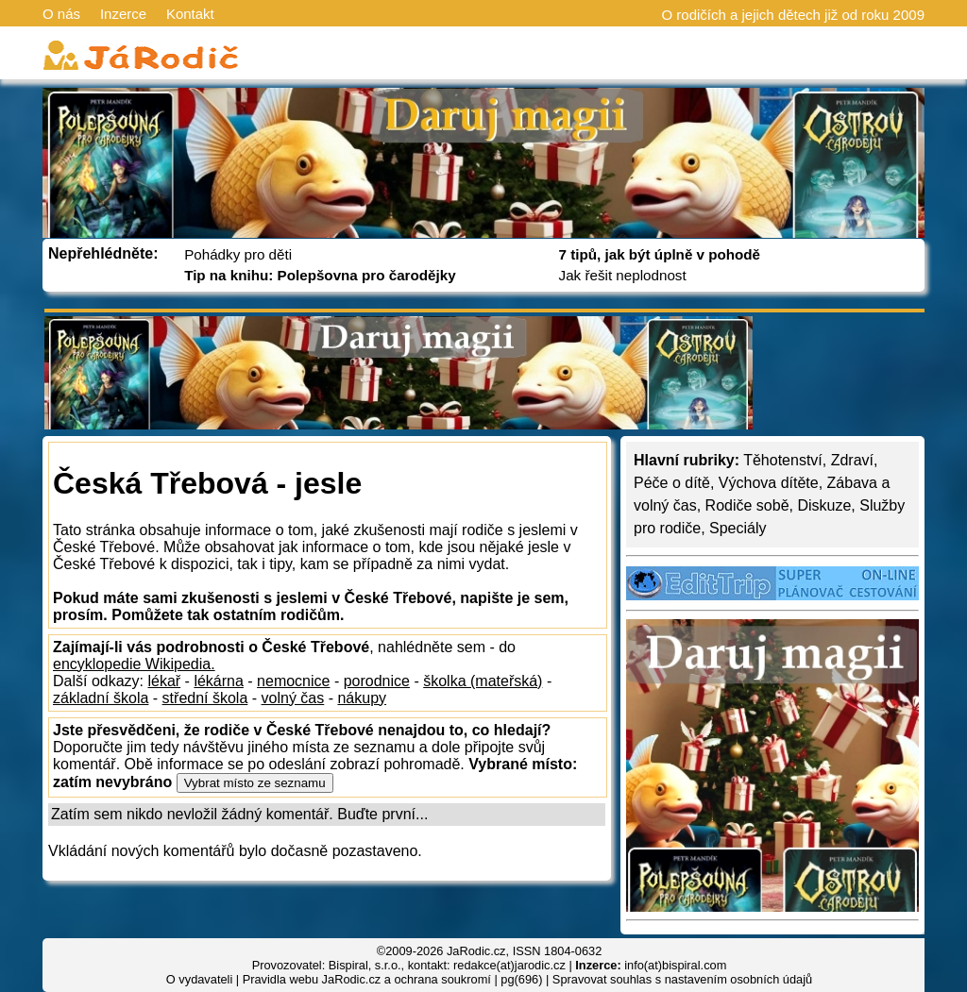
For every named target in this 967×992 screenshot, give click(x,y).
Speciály (737, 528)
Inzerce (123, 14)
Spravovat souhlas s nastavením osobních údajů (682, 979)
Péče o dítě (672, 483)
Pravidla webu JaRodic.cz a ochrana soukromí (367, 979)
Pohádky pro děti (238, 254)
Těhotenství (783, 460)
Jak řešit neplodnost (623, 275)
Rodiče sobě (747, 505)
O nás (61, 14)
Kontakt (190, 14)
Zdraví (852, 460)
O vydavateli (199, 979)
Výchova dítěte (769, 483)
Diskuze (824, 505)
